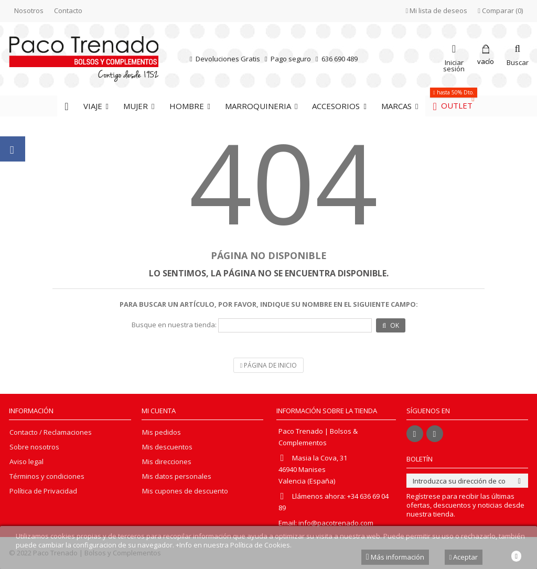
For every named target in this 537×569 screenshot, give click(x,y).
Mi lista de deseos (437, 10)
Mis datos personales (176, 476)
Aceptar (463, 557)
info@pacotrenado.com (335, 523)
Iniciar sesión (454, 65)
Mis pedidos (161, 432)
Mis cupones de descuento (185, 491)
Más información (395, 557)
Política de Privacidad (43, 491)
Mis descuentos (167, 447)
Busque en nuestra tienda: (174, 324)
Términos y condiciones (46, 476)
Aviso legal (26, 461)
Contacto (68, 10)
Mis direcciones (166, 461)
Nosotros (29, 10)
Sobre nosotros (34, 447)
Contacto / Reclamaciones (50, 432)
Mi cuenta (159, 410)
